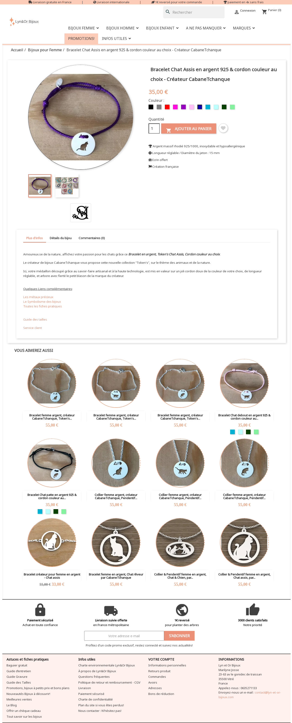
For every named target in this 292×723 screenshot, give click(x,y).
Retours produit (159, 671)
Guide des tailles (35, 319)
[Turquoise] (208, 108)
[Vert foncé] (225, 108)
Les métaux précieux (38, 297)
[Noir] (151, 108)
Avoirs (152, 682)
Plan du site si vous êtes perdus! (101, 705)
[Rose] (192, 108)
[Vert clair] (233, 108)
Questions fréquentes (94, 677)
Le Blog (12, 705)
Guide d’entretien (19, 671)
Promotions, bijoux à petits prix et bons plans (38, 688)
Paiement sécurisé (91, 694)
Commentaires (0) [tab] (92, 238)
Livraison (84, 688)
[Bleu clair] (216, 108)
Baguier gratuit (17, 665)
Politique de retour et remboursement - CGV (109, 682)
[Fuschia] (176, 108)
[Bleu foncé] (200, 108)
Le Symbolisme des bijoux (42, 301)
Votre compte (161, 659)
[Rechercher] (194, 12)
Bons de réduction (161, 694)
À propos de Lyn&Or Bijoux (97, 671)
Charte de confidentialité (95, 699)
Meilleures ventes (19, 699)
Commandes (157, 677)
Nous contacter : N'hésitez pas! (99, 711)
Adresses (155, 688)
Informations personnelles (167, 665)
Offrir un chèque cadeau (24, 711)
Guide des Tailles (19, 682)
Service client (32, 328)
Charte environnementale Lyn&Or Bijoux (106, 665)
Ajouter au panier (188, 129)
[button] (205, 28)
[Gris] (160, 108)
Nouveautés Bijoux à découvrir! (28, 694)
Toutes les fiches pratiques (42, 306)
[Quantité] (154, 128)
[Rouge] (168, 108)
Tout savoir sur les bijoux (24, 716)
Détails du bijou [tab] (61, 238)
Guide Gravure (17, 677)
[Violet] (184, 108)
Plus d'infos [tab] (34, 238)
